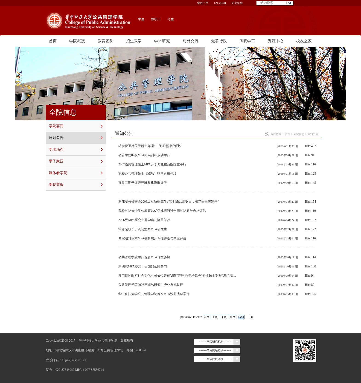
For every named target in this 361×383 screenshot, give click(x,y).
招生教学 (134, 41)
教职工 (156, 19)
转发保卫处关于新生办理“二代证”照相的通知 (150, 146)
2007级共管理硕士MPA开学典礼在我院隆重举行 (152, 164)
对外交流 (190, 41)
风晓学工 (247, 41)
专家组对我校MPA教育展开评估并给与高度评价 (152, 238)
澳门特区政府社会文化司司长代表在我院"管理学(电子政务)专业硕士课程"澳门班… (177, 275)
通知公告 (76, 138)
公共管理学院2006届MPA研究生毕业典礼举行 (150, 285)
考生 (170, 19)
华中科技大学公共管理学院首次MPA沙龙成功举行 (153, 294)
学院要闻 (76, 126)
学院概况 (77, 41)
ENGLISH (220, 3)
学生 (141, 19)
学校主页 (202, 3)
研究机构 (237, 3)
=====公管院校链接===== (215, 359)
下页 (224, 317)
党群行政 (219, 41)
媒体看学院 (76, 173)
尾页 (232, 317)
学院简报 (76, 185)
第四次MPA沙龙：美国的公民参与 (142, 266)
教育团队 (105, 41)
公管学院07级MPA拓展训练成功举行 (144, 155)
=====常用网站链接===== (215, 350)
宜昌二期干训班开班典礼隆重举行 (142, 182)
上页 (215, 317)
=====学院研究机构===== (215, 341)
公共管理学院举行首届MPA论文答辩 (144, 257)
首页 (53, 41)
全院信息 (298, 134)
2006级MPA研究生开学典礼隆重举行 (144, 220)
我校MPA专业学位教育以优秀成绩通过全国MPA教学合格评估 (162, 211)
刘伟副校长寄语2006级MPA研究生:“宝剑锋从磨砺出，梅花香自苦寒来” (168, 201)
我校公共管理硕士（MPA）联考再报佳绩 (147, 173)
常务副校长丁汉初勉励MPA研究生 (142, 229)
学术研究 (162, 41)
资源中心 (275, 41)
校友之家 (304, 41)
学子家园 (76, 161)
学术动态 (76, 149)
